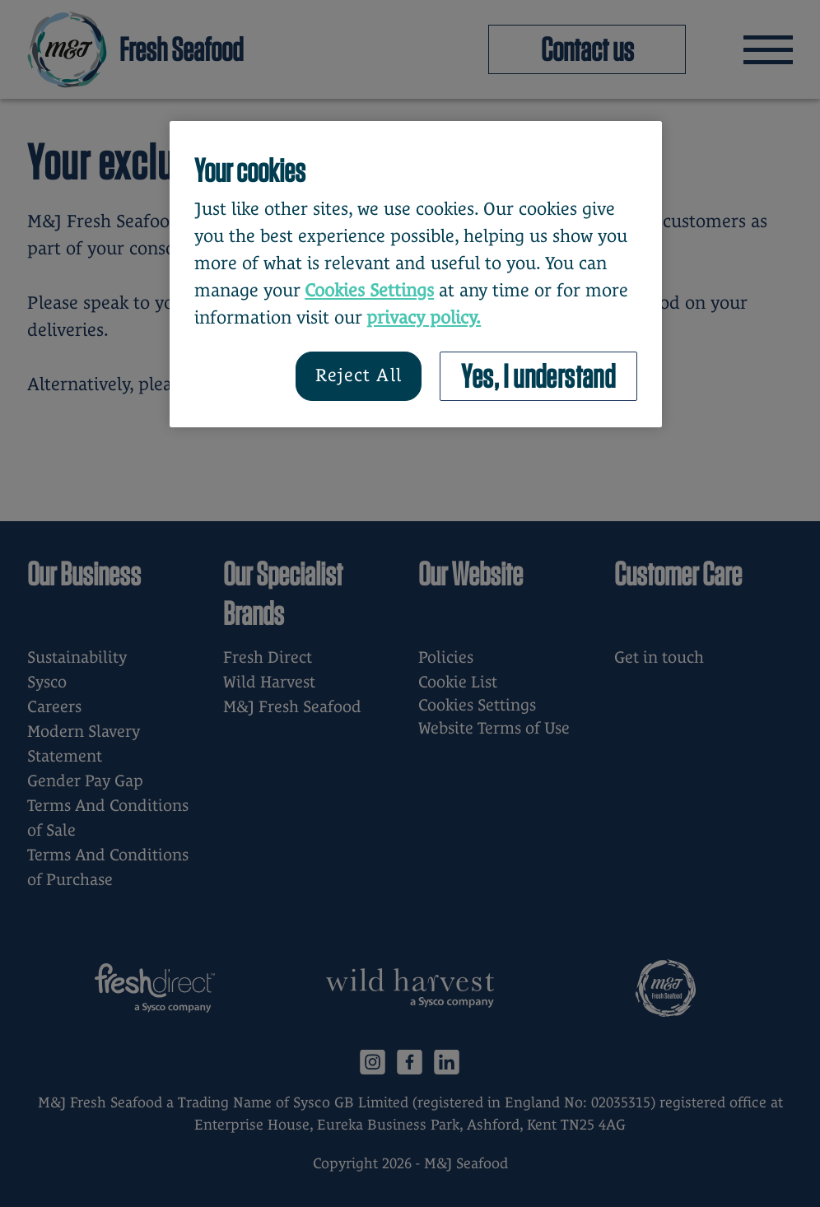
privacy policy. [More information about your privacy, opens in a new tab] (423, 317)
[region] (416, 274)
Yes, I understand (538, 376)
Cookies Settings (369, 290)
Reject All (358, 375)
